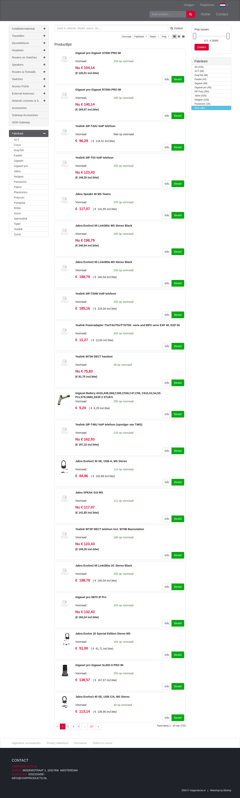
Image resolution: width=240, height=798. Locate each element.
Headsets (28, 50)
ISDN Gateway (21, 122)
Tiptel (17, 223)
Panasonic (20, 181)
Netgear (19, 176)
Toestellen (28, 36)
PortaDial (19, 202)
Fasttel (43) (200, 79)
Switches (28, 79)
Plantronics (20, 192)
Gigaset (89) (201, 83)
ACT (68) (199, 71)
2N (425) (199, 67)
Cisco (17, 145)
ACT (16, 139)
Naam (155, 36)
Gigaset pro (21, 166)
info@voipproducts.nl (29, 778)
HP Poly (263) (202, 91)
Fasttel (18, 155)
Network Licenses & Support (29, 101)
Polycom (19, 197)
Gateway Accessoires (25, 115)
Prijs (166, 36)
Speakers (28, 65)
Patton (18, 187)
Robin (17, 208)
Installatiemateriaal (28, 29)
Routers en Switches (28, 57)
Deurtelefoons (28, 43)
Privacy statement (57, 743)
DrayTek (19, 150)
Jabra (17, 171)
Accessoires (19, 107)
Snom (17, 213)
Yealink (18, 229)
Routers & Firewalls (28, 72)
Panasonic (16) (202, 103)
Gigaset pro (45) (203, 87)
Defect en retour (102, 743)
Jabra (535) (200, 95)
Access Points (28, 86)
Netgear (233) (202, 99)
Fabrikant (141, 36)
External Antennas (28, 93)
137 (91, 726)
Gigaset (18, 160)
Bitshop (227, 790)
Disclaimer (80, 743)
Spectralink (20, 218)
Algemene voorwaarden (26, 743)
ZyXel (17, 234)
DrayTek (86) (201, 75)
